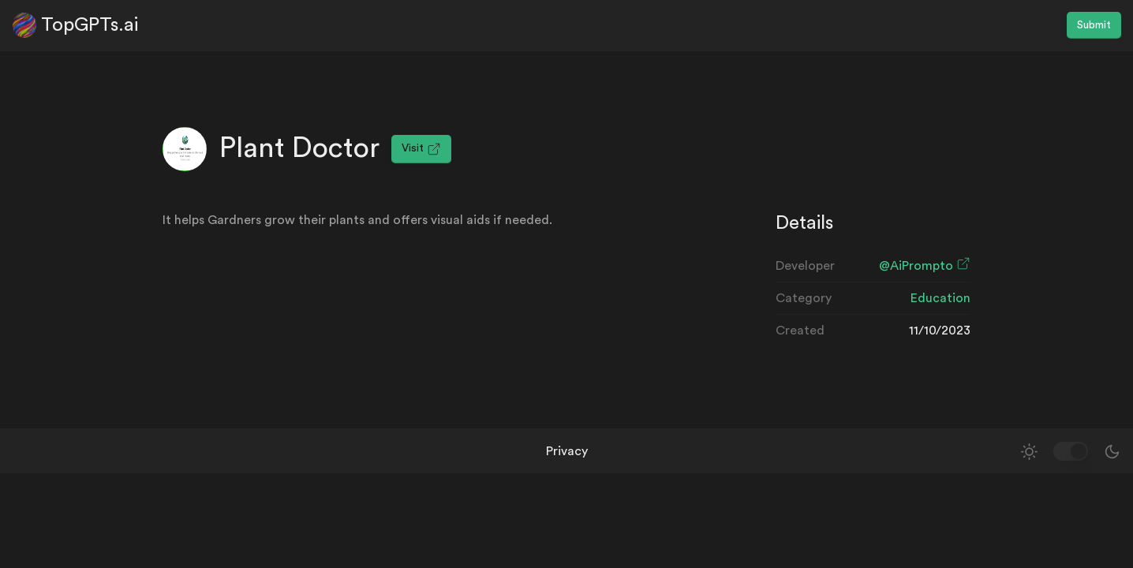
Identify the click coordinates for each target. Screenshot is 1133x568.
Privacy (567, 451)
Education (940, 298)
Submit (1094, 25)
